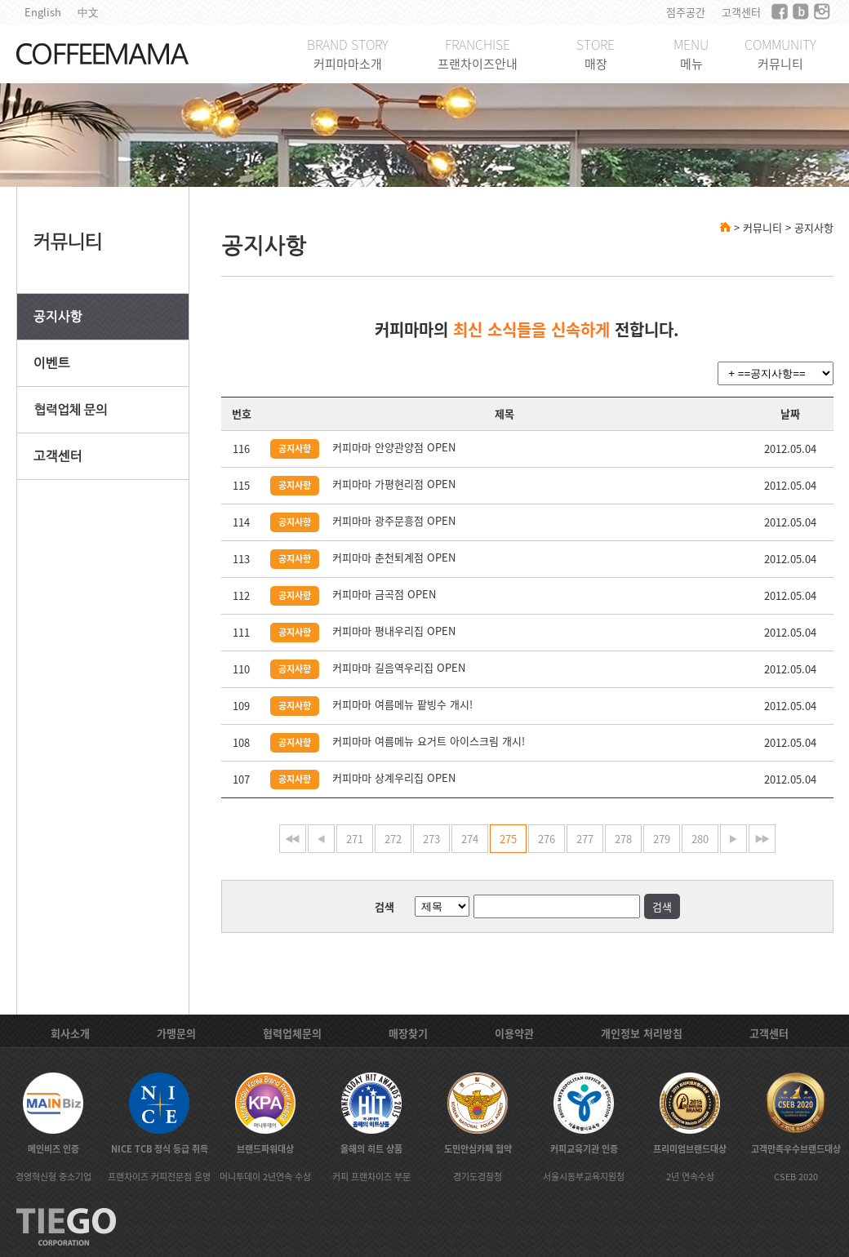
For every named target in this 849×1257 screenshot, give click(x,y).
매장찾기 (408, 1033)
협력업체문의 (292, 1033)
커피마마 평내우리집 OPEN (394, 630)
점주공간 (685, 12)
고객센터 (741, 12)
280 (700, 838)
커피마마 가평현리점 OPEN (394, 483)
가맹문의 (176, 1033)
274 (469, 838)
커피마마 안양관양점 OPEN (394, 447)
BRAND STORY (348, 53)
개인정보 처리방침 (641, 1033)
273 (431, 838)
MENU (691, 53)
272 (393, 838)
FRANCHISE (478, 53)
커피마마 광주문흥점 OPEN (394, 520)
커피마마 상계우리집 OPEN (394, 777)
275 (508, 838)
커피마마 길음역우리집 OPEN (398, 667)
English (42, 12)
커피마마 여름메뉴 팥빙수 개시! (402, 704)
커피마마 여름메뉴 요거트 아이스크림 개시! (428, 740)
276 (546, 838)
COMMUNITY (780, 53)
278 (623, 838)
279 (661, 838)
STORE (595, 53)
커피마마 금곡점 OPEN (384, 594)
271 (354, 838)
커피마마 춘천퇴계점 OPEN (394, 557)
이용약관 (514, 1033)
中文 (88, 12)
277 (584, 838)
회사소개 (70, 1033)
